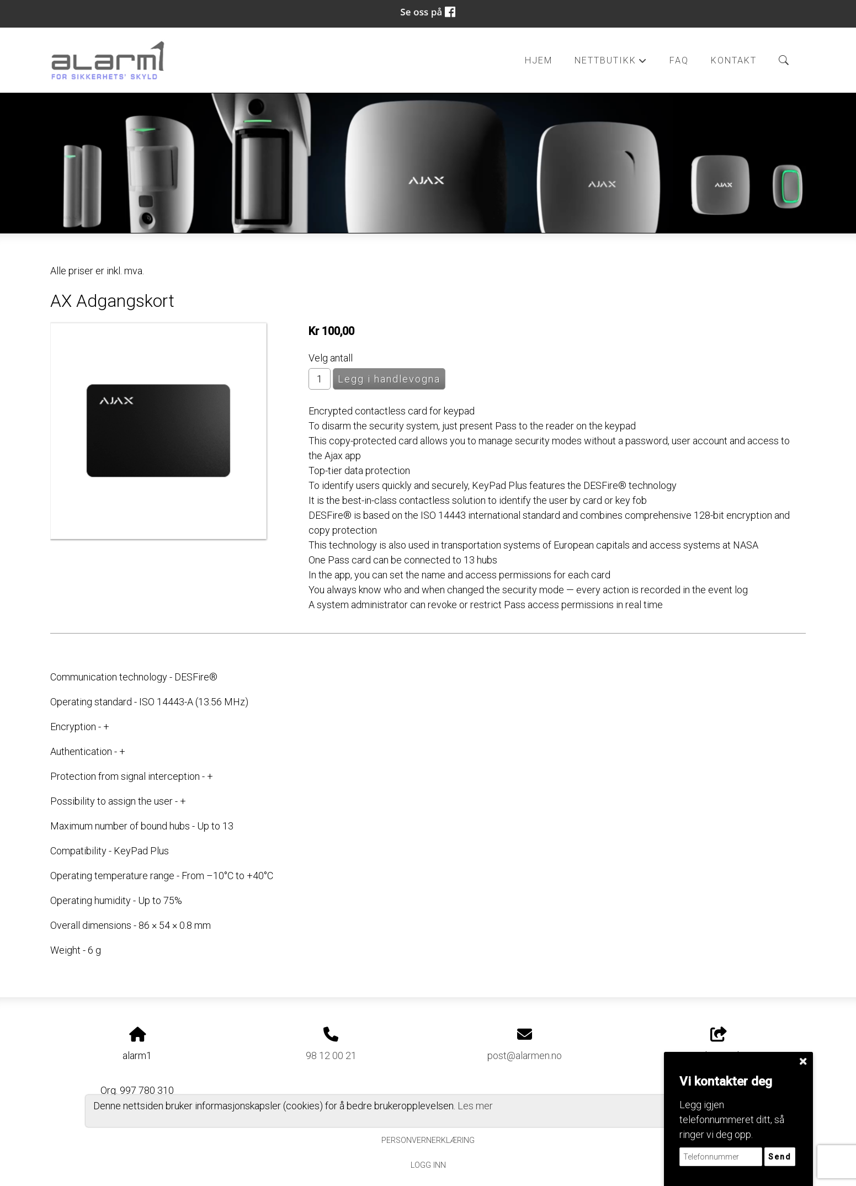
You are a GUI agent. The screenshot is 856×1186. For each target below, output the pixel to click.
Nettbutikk (611, 63)
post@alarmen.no (524, 1055)
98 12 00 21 (331, 1055)
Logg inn (428, 1165)
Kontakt (734, 60)
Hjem (538, 60)
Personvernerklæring (428, 1140)
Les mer (475, 1105)
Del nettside (719, 1044)
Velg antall (331, 358)
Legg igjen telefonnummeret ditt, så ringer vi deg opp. (731, 1119)
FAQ (679, 60)
